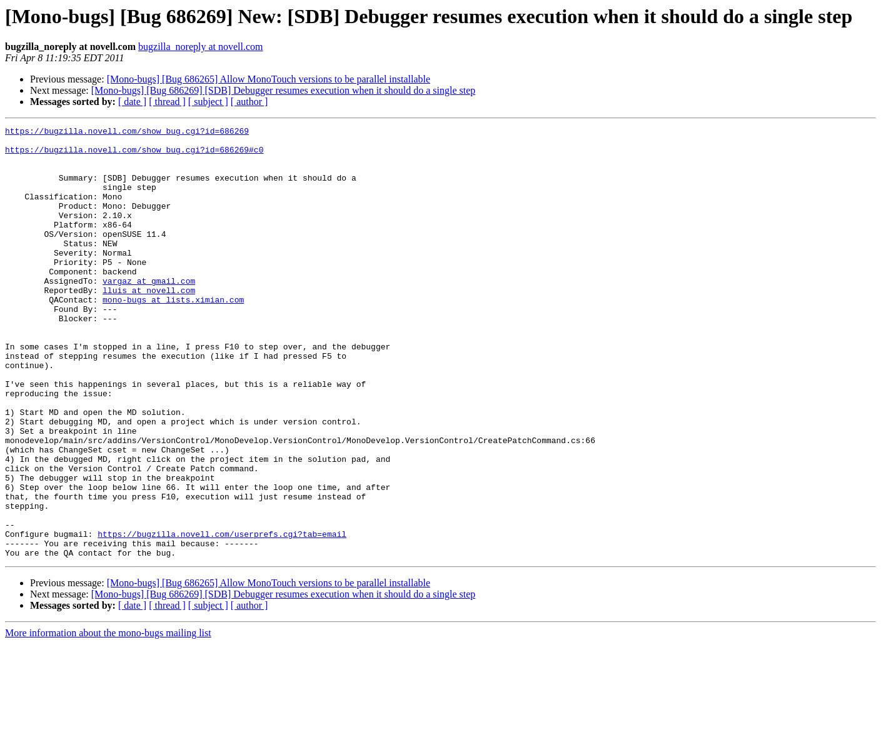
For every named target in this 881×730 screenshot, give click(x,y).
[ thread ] (167, 101)
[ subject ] (208, 101)
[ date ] (132, 101)
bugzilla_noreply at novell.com (200, 46)
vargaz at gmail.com (149, 312)
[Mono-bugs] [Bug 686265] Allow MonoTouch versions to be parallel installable (268, 79)
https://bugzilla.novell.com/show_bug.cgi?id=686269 (127, 132)
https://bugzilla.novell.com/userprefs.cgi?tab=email (222, 616)
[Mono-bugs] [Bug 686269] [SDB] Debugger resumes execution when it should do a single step (283, 90)
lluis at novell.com (149, 323)
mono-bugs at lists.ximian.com (173, 335)
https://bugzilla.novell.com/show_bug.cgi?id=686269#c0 (134, 155)
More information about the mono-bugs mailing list (108, 719)
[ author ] (249, 101)
